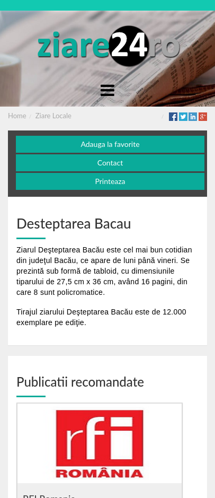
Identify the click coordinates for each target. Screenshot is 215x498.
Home (17, 115)
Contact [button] (110, 162)
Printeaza (110, 181)
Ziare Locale (53, 115)
